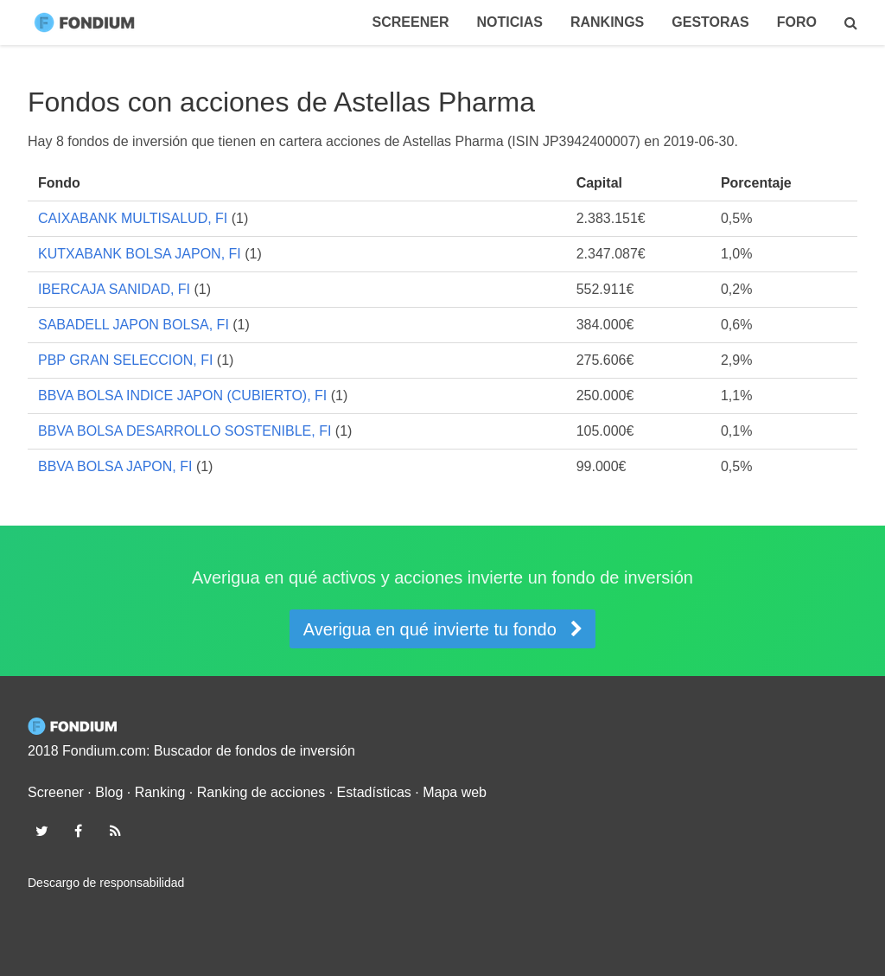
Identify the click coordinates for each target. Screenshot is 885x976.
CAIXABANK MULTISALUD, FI (132, 218)
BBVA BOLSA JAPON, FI (115, 466)
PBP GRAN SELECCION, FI (125, 360)
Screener (410, 22)
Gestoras (710, 22)
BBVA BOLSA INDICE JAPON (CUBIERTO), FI (182, 395)
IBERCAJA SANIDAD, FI (114, 289)
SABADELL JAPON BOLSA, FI (133, 324)
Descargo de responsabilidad (106, 883)
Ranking (160, 792)
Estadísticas (374, 792)
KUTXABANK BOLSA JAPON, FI (139, 253)
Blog (109, 792)
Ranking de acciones (261, 792)
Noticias (509, 22)
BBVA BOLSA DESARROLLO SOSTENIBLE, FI (184, 431)
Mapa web (455, 792)
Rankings (607, 22)
